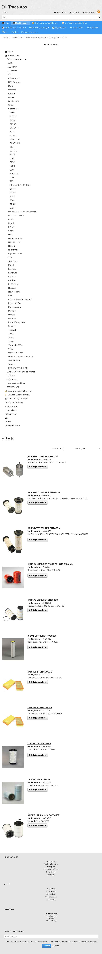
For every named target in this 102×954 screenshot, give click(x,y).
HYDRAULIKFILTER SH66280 (43, 602)
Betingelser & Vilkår (51, 869)
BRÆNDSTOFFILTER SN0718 (43, 457)
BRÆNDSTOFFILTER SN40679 (44, 529)
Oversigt (50, 874)
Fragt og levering (50, 864)
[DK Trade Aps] (14, 7)
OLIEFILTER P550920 (39, 783)
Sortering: (57, 448)
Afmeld (55, 946)
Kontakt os (50, 872)
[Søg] (99, 17)
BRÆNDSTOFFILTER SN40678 (44, 493)
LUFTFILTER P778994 (40, 747)
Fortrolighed (50, 861)
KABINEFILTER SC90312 (40, 674)
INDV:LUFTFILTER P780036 (42, 638)
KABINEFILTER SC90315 (40, 711)
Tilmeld (46, 946)
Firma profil (51, 867)
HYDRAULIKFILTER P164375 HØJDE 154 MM (51, 566)
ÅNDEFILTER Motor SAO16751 (44, 819)
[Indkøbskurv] (91, 12)
